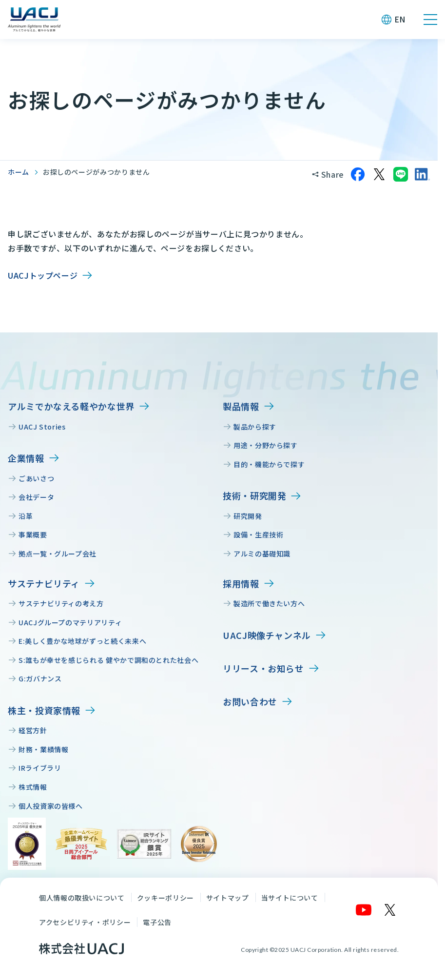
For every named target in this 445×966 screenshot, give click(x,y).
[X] (390, 910)
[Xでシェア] (379, 174)
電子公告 (157, 922)
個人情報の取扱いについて (82, 898)
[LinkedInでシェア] (422, 174)
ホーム (18, 172)
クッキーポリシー (165, 898)
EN (400, 19)
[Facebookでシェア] (358, 174)
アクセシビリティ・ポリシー (85, 922)
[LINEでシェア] (400, 174)
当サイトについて (289, 898)
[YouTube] (364, 910)
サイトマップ (227, 898)
